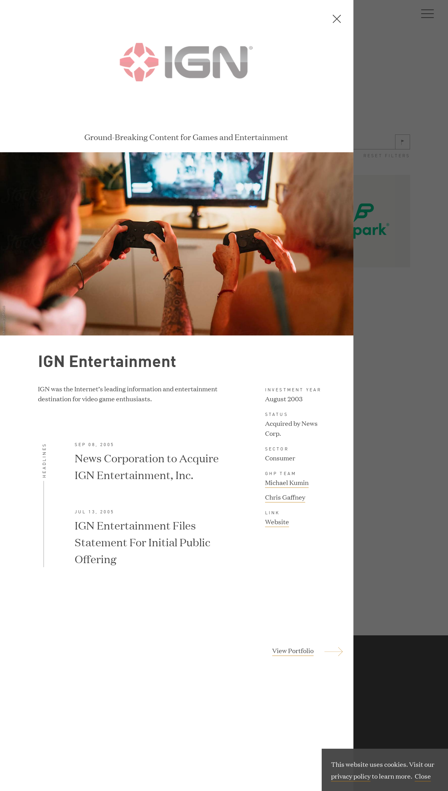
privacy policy (351, 776)
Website (277, 470)
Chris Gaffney (285, 445)
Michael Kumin (287, 430)
